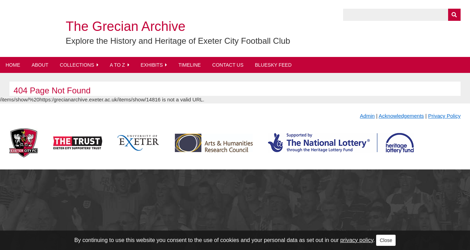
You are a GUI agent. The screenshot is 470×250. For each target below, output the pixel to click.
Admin (367, 116)
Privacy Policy (444, 116)
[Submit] (454, 15)
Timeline (189, 65)
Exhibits (151, 65)
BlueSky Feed (273, 65)
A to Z (117, 65)
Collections (77, 65)
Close (386, 240)
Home (13, 65)
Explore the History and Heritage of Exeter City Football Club (178, 40)
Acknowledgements (401, 116)
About (40, 65)
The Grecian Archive (125, 26)
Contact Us (228, 65)
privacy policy (356, 240)
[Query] (402, 15)
